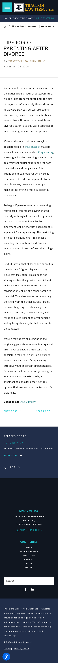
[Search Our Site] (50, 581)
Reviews (29, 559)
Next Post (43, 411)
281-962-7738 (44, 18)
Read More (11, 455)
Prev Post (11, 411)
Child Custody (28, 401)
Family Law (29, 556)
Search (10, 580)
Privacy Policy (21, 648)
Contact (29, 567)
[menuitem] (29, 548)
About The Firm (29, 552)
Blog (29, 563)
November (18, 26)
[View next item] (19, 467)
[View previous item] (5, 467)
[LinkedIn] (32, 589)
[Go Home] (6, 27)
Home (29, 548)
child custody (32, 146)
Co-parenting (46, 152)
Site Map (8, 648)
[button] (6, 657)
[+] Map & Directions (29, 530)
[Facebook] (25, 589)
